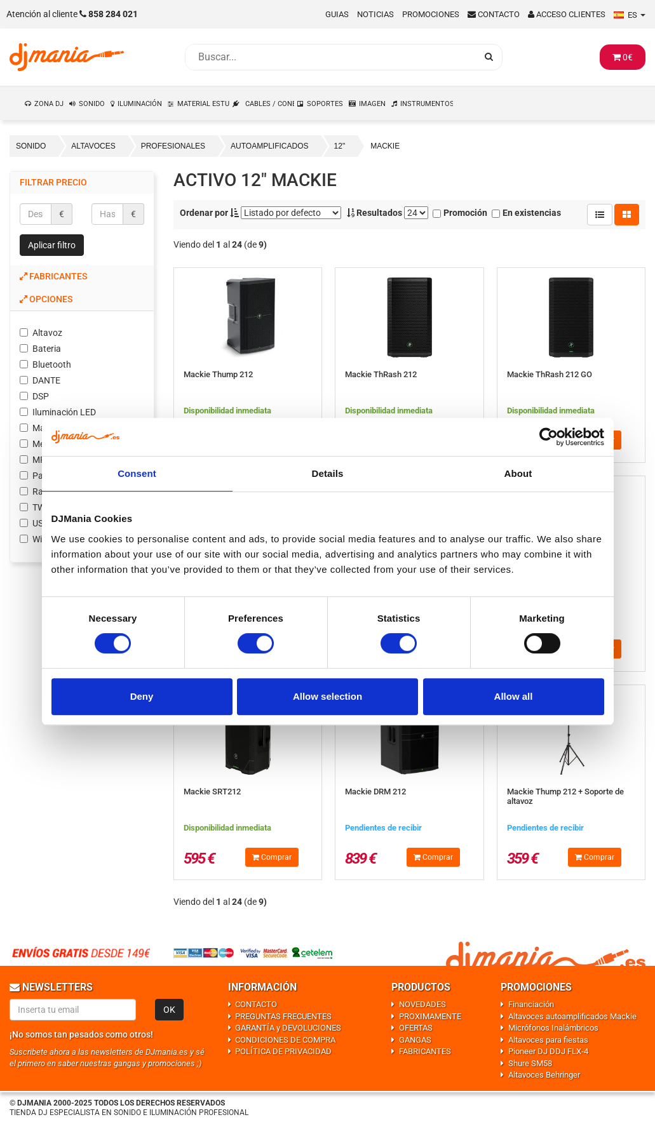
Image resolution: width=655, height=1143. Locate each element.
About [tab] (518, 473)
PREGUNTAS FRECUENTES (283, 1016)
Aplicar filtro (52, 245)
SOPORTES (325, 104)
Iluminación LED (58, 412)
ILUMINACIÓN (140, 104)
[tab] (82, 276)
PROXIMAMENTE (430, 1016)
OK (169, 1010)
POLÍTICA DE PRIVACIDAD (283, 1051)
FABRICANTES (425, 1051)
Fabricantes (53, 276)
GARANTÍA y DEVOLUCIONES (288, 1028)
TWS (35, 507)
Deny (142, 696)
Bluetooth (45, 364)
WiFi (34, 539)
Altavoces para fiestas (548, 1040)
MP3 (35, 460)
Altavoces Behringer (544, 1075)
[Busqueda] (331, 57)
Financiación (531, 1004)
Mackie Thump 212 (218, 374)
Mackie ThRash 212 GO (549, 374)
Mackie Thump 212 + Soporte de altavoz (565, 796)
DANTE (40, 380)
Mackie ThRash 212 (381, 374)
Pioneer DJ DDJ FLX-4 (548, 1051)
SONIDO (92, 104)
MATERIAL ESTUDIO (204, 104)
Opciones (46, 299)
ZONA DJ (49, 104)
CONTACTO (256, 1004)
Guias (337, 14)
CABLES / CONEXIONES (270, 104)
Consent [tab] (137, 473)
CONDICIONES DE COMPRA (285, 1040)
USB (34, 523)
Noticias (375, 14)
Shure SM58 (530, 1063)
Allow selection (327, 696)
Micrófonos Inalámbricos (553, 1028)
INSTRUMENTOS (427, 104)
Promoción (460, 213)
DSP (34, 396)
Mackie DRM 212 (375, 791)
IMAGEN (372, 104)
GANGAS (415, 1040)
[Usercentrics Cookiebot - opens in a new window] (548, 436)
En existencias (526, 213)
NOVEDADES (422, 1004)
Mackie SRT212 (212, 791)
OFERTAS (416, 1028)
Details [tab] (328, 473)
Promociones (430, 14)
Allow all (513, 696)
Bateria (40, 349)
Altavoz (41, 333)
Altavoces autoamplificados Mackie (572, 1016)
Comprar (272, 857)
